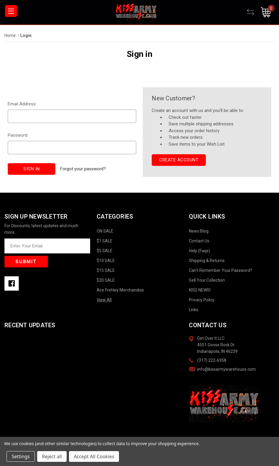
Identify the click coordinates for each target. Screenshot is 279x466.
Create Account (178, 160)
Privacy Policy (201, 299)
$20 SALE (106, 280)
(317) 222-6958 (211, 360)
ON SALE (105, 231)
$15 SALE (106, 270)
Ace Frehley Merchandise (120, 290)
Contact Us (199, 241)
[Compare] (254, 12)
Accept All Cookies (94, 456)
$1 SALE (104, 241)
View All (104, 299)
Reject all (52, 456)
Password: (18, 135)
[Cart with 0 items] (268, 12)
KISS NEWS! (200, 290)
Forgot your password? (83, 169)
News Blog (199, 231)
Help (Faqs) (199, 250)
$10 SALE (106, 260)
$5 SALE (104, 250)
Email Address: (22, 104)
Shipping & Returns (207, 260)
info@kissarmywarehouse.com (226, 369)
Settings (21, 456)
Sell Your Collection (207, 280)
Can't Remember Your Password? (220, 270)
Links (193, 309)
